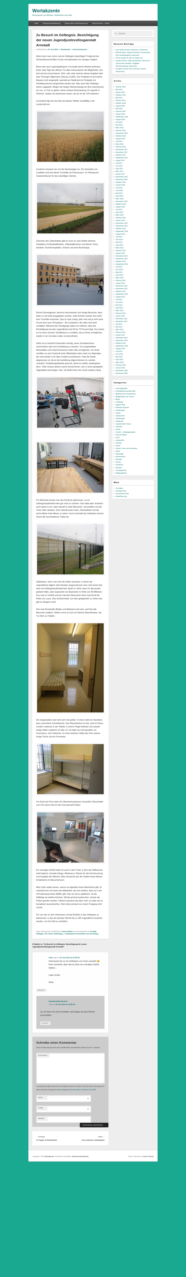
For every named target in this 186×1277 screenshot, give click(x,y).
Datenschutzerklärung (51, 23)
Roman (118, 462)
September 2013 (122, 264)
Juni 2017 (119, 166)
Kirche (118, 429)
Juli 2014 (119, 237)
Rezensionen (120, 457)
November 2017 (122, 152)
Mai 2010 (119, 357)
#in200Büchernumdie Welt (125, 391)
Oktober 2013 (121, 261)
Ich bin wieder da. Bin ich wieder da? (129, 58)
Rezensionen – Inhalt (100, 23)
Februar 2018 (121, 147)
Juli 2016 (119, 188)
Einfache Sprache (122, 407)
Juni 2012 (119, 302)
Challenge (119, 402)
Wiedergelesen (121, 473)
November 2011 (122, 321)
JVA (46, 934)
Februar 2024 (121, 87)
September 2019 (122, 117)
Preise (118, 446)
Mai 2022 (119, 89)
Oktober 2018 (121, 136)
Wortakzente (46, 10)
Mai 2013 (119, 272)
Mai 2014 (119, 242)
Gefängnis (40, 934)
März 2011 (119, 329)
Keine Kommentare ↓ (80, 49)
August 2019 (120, 119)
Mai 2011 (119, 327)
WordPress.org (121, 496)
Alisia (51, 958)
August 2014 (120, 234)
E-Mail (40, 1108)
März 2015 (119, 215)
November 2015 (122, 201)
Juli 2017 (119, 163)
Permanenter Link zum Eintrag (87, 934)
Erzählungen (120, 410)
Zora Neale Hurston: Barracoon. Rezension (132, 50)
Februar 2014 (121, 250)
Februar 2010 (121, 365)
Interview (119, 427)
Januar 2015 (120, 220)
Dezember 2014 (122, 223)
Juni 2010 (119, 354)
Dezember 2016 (122, 177)
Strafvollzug (58, 934)
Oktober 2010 (121, 343)
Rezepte (119, 459)
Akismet (59, 1090)
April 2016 (119, 196)
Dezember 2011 (122, 319)
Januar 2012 (120, 316)
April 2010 (119, 359)
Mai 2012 (119, 305)
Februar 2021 (121, 100)
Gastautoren (120, 416)
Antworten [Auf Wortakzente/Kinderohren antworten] (45, 1023)
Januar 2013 (120, 283)
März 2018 (119, 144)
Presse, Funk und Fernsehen (126, 448)
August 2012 (120, 297)
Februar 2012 (121, 313)
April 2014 (119, 245)
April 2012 (119, 308)
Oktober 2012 (121, 291)
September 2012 (122, 294)
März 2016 (119, 199)
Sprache (119, 468)
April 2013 (119, 275)
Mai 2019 (119, 125)
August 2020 (120, 106)
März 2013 (119, 278)
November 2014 (122, 226)
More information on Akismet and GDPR (82, 1090)
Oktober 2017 (121, 155)
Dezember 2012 (122, 286)
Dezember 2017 (122, 149)
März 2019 (119, 128)
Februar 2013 (121, 280)
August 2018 (120, 139)
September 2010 (122, 346)
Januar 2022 (120, 92)
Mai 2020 (119, 109)
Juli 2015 (119, 209)
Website (41, 1118)
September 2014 (122, 231)
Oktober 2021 (121, 95)
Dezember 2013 (122, 256)
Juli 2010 (119, 351)
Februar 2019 (121, 130)
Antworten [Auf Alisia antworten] (41, 990)
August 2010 (120, 349)
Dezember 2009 (122, 370)
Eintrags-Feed (121, 491)
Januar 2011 (120, 335)
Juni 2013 (119, 269)
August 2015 (120, 207)
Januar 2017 (120, 174)
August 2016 (120, 185)
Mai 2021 (119, 98)
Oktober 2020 (121, 103)
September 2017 (122, 158)
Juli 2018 (119, 141)
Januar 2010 (120, 368)
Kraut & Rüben (67, 931)
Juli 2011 (119, 324)
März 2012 (119, 310)
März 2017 (119, 171)
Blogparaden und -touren (125, 396)
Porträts (119, 443)
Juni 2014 (119, 239)
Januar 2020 (120, 114)
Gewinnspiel (120, 418)
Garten (118, 413)
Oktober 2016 (121, 182)
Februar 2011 (121, 332)
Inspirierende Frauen (123, 424)
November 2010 (122, 340)
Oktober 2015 (121, 204)
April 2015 (119, 212)
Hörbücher (119, 421)
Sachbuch (119, 465)
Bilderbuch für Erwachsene (126, 394)
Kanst (50, 934)
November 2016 (122, 179)
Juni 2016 (119, 190)
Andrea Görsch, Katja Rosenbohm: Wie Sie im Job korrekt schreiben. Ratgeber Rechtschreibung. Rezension (133, 63)
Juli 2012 (119, 299)
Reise (118, 451)
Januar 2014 (120, 253)
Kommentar (43, 1055)
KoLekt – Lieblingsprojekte (125, 432)
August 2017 (120, 160)
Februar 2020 (121, 111)
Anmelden (119, 488)
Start (36, 23)
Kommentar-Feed (122, 494)
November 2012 (122, 289)
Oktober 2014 (121, 229)
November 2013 (122, 259)
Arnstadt (93, 931)
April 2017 (119, 169)
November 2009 (122, 373)
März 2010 (119, 362)
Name (40, 1097)
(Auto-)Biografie (121, 388)
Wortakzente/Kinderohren (58, 1001)
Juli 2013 (119, 267)
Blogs (118, 399)
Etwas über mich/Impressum (76, 23)
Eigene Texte (120, 405)
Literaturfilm (120, 440)
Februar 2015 (121, 218)
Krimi (117, 437)
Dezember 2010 (122, 338)
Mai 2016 (119, 193)
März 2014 (119, 248)
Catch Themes (148, 1156)
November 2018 (122, 133)
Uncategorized (121, 470)
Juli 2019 (119, 122)
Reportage (119, 454)
